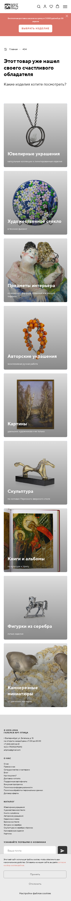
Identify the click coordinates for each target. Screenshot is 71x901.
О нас (6, 764)
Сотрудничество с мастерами (17, 769)
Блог (6, 772)
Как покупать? (10, 775)
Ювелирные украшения (34, 154)
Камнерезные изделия (14, 831)
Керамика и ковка (11, 819)
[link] (45, 6)
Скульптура (20, 491)
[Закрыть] (67, 16)
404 (25, 49)
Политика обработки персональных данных (23, 790)
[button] (39, 6)
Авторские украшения (32, 356)
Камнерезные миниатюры (23, 691)
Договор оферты (11, 793)
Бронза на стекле (11, 822)
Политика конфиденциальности (18, 787)
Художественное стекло (34, 221)
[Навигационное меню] (65, 6)
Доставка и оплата (12, 778)
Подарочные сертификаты (15, 781)
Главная (11, 49)
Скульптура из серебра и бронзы (18, 827)
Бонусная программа (13, 784)
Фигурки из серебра (30, 626)
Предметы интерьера (31, 286)
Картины (17, 424)
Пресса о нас (9, 766)
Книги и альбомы (26, 559)
